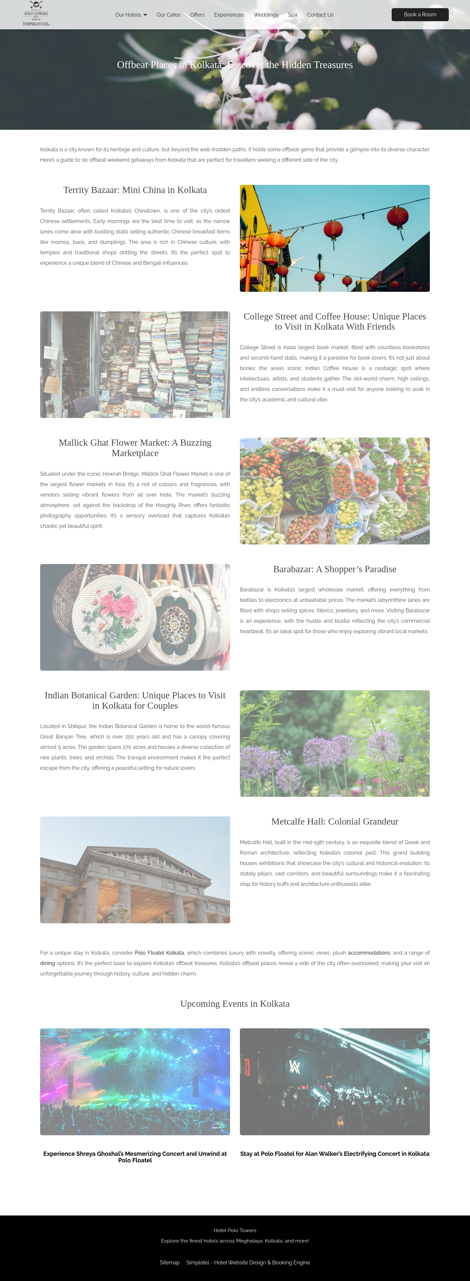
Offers (197, 15)
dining (47, 963)
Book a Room (420, 14)
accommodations (369, 953)
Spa (292, 15)
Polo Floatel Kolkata (159, 953)
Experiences (229, 15)
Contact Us (320, 15)
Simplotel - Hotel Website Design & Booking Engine (248, 1262)
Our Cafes (168, 15)
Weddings (266, 15)
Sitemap (170, 1262)
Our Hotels (131, 14)
